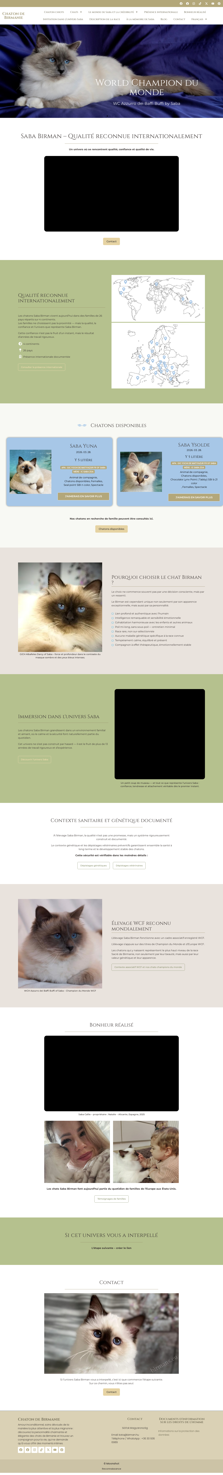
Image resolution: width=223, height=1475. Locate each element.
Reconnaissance (111, 1468)
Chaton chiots (54, 12)
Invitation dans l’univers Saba (63, 19)
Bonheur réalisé (195, 12)
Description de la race (104, 19)
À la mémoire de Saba (140, 19)
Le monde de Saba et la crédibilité (113, 12)
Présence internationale (161, 12)
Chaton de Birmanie (13, 15)
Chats (76, 12)
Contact (179, 19)
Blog (164, 19)
